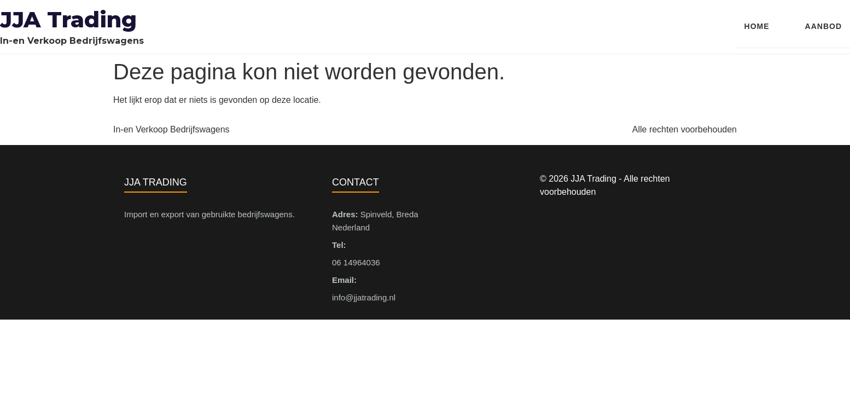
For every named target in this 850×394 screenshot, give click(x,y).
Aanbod (823, 26)
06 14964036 (356, 262)
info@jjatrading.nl (363, 297)
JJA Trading (68, 19)
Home (757, 26)
